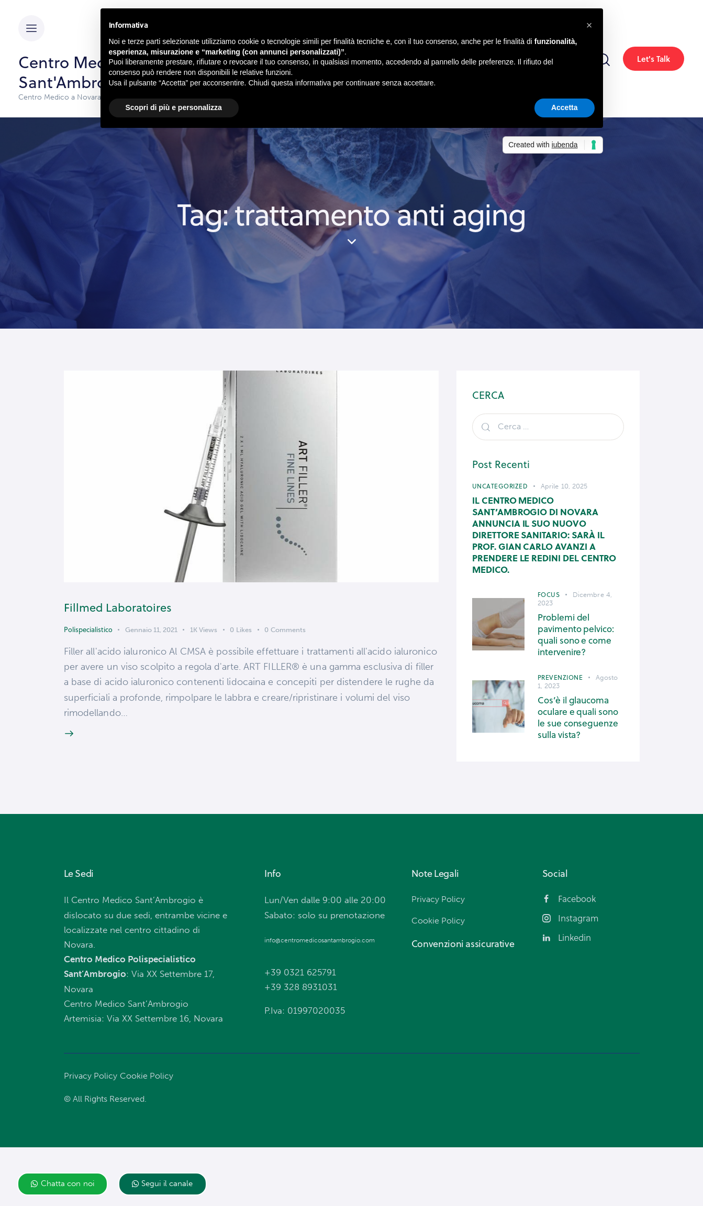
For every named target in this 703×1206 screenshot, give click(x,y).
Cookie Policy (149, 1134)
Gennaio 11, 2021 (151, 634)
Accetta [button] (564, 107)
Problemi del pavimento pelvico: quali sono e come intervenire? (579, 661)
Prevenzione (560, 709)
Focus (549, 615)
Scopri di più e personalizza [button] (174, 107)
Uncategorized (500, 486)
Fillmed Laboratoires (150, 608)
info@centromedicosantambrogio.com (319, 999)
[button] (62, 1184)
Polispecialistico (88, 633)
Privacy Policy (91, 1134)
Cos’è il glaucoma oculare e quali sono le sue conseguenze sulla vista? (579, 763)
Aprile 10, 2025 (564, 486)
